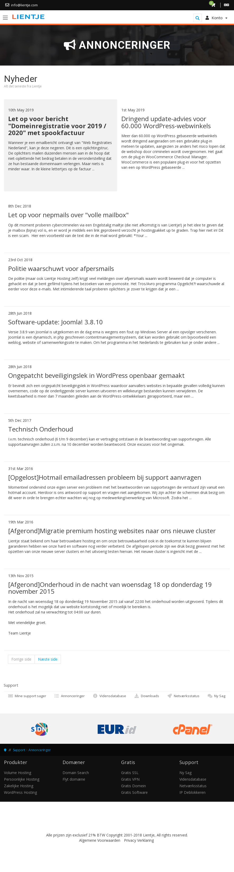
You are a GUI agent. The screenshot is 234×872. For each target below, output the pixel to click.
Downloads (146, 696)
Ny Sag (216, 696)
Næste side (48, 659)
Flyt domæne (74, 779)
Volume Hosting (17, 772)
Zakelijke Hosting (18, 785)
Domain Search (76, 772)
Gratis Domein (133, 785)
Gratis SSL (130, 772)
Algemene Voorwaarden (99, 840)
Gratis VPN (130, 779)
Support (19, 750)
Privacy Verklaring (139, 840)
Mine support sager (27, 696)
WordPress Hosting (20, 792)
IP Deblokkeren (192, 792)
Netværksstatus (183, 696)
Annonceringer (69, 696)
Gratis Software (134, 792)
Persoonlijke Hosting (21, 779)
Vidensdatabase (109, 696)
